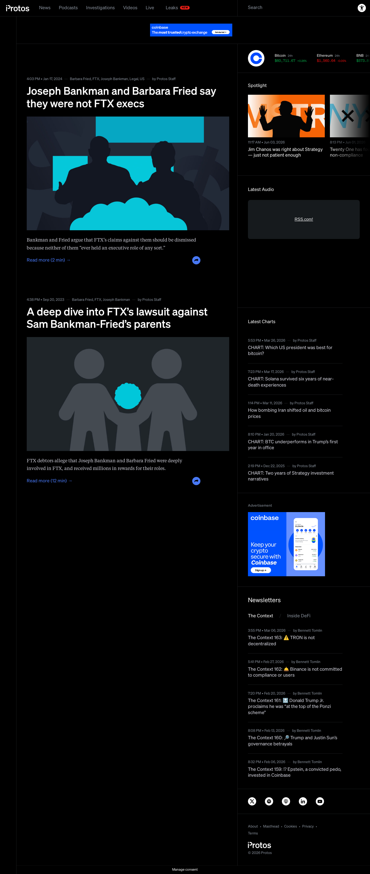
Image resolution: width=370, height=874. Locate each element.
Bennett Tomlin (310, 630)
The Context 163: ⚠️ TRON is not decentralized (281, 641)
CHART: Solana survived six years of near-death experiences (291, 382)
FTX (95, 79)
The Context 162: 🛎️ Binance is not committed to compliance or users (295, 672)
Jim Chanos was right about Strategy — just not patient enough (285, 152)
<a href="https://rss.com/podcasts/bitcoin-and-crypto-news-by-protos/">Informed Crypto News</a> (304, 248)
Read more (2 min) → (49, 260)
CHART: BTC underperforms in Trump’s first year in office (293, 445)
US (142, 79)
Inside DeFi (298, 616)
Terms (253, 833)
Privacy (308, 826)
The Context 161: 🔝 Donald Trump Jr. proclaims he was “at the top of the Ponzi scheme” (289, 706)
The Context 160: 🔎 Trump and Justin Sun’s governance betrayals (292, 741)
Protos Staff (166, 79)
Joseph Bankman (114, 79)
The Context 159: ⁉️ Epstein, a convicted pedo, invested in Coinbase (294, 772)
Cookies (290, 826)
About (253, 826)
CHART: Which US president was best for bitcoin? (290, 350)
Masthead (271, 826)
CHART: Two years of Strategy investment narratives (291, 476)
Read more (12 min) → (49, 481)
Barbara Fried (80, 79)
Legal (134, 79)
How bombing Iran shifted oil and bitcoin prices (289, 413)
